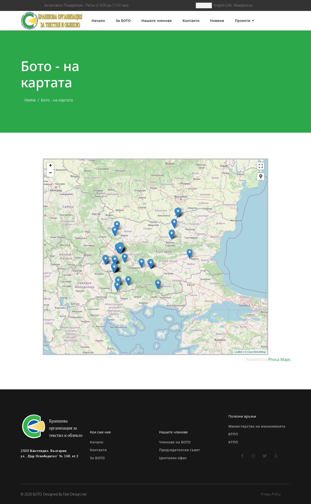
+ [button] (50, 166)
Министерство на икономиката (256, 426)
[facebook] (242, 455)
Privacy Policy (271, 494)
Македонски (243, 5)
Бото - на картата (107, 40)
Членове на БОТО (175, 442)
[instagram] (253, 455)
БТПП (233, 434)
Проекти (243, 20)
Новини (217, 20)
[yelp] (276, 455)
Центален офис (173, 458)
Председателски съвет (179, 450)
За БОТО (123, 20)
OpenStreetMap (256, 351)
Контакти (190, 20)
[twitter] (264, 455)
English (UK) (223, 5)
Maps (285, 359)
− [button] (50, 173)
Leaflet (238, 351)
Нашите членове (156, 20)
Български (204, 5)
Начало (98, 20)
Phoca (273, 359)
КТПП (233, 442)
